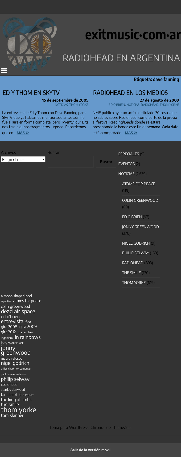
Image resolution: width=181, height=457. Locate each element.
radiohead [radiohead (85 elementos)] (9, 384)
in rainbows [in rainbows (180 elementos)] (28, 337)
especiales (128, 154)
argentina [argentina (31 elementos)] (6, 301)
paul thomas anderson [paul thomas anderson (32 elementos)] (13, 374)
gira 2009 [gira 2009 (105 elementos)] (28, 326)
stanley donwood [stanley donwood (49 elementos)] (13, 389)
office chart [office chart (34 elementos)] (7, 368)
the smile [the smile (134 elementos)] (10, 404)
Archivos (8, 152)
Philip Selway (135, 253)
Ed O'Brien (117, 104)
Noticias (61, 104)
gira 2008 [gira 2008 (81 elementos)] (9, 326)
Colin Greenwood (140, 200)
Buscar (54, 152)
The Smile (131, 272)
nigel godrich (136, 243)
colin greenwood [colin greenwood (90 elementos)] (15, 306)
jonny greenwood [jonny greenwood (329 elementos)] (16, 350)
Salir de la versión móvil (90, 450)
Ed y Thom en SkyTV (31, 92)
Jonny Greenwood (140, 226)
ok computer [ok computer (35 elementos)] (23, 368)
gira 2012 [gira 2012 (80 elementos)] (8, 331)
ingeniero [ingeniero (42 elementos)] (7, 338)
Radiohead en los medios (130, 92)
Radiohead (149, 104)
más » (23, 132)
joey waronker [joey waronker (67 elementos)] (12, 342)
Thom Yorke (79, 104)
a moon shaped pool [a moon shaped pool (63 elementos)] (16, 296)
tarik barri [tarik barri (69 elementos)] (9, 394)
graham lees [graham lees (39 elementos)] (25, 332)
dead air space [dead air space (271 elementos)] (18, 311)
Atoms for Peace (138, 183)
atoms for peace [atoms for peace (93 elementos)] (27, 300)
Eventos (126, 163)
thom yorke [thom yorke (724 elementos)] (18, 409)
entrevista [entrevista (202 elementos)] (12, 321)
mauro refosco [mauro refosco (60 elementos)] (11, 358)
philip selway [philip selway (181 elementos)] (15, 379)
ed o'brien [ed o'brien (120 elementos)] (10, 316)
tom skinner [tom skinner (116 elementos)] (12, 415)
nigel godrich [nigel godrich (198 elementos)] (15, 363)
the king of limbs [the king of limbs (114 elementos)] (16, 399)
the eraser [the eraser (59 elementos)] (26, 394)
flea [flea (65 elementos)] (28, 322)
